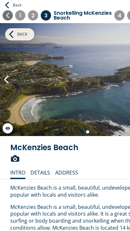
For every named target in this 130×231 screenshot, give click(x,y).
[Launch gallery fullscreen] (8, 128)
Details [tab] (40, 172)
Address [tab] (66, 172)
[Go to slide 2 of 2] (87, 131)
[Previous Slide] (6, 79)
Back (13, 5)
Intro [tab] (17, 172)
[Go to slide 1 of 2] (81, 131)
